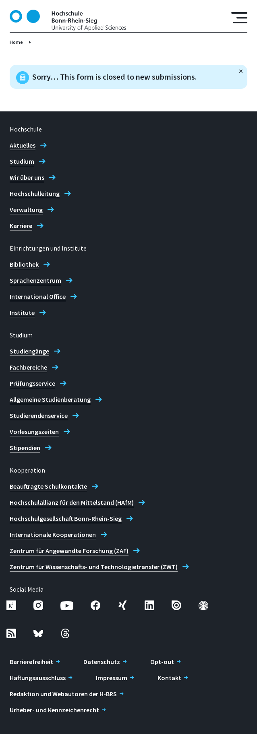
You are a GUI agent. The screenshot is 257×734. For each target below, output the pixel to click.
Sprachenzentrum (35, 280)
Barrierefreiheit (31, 662)
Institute (22, 312)
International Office (38, 296)
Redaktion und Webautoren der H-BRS (63, 694)
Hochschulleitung (35, 193)
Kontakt (169, 678)
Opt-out (162, 662)
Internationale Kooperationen (53, 534)
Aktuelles (22, 145)
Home (16, 42)
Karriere (21, 226)
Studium (22, 161)
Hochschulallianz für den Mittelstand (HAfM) (72, 502)
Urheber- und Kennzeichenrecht (54, 710)
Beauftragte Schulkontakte (48, 486)
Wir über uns (27, 177)
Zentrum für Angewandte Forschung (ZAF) (69, 551)
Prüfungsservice (32, 383)
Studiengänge (29, 351)
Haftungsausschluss (38, 678)
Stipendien (25, 448)
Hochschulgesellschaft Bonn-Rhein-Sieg (66, 518)
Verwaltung (26, 210)
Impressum (111, 678)
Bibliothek (24, 264)
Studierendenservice (39, 415)
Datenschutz (101, 662)
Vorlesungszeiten (34, 432)
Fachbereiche (28, 367)
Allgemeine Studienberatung (50, 399)
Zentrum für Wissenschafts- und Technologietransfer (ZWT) (94, 567)
